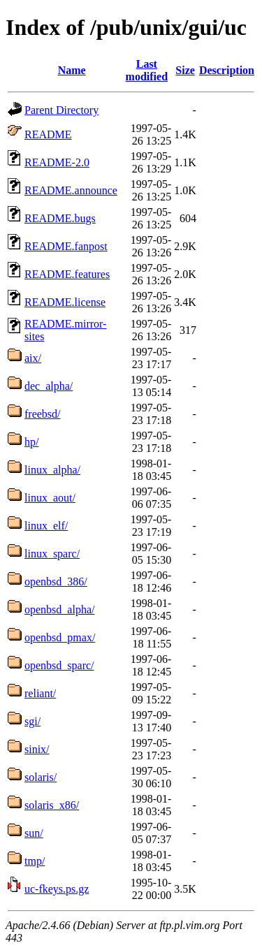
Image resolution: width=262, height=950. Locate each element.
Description (226, 70)
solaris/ (40, 777)
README (48, 134)
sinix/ (37, 749)
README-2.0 (56, 162)
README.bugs (60, 218)
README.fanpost (66, 246)
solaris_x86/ (51, 805)
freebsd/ (42, 414)
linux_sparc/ (52, 554)
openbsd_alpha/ (59, 609)
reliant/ (40, 693)
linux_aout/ (49, 498)
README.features (67, 274)
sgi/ (32, 721)
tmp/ (34, 861)
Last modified (147, 70)
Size (185, 70)
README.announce (70, 190)
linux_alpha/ (52, 470)
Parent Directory (61, 110)
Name (72, 70)
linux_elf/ (46, 526)
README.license (64, 302)
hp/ (31, 442)
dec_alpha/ (48, 386)
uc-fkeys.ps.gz (56, 889)
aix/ (32, 358)
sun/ (33, 833)
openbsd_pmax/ (59, 637)
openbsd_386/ (55, 581)
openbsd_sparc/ (59, 665)
